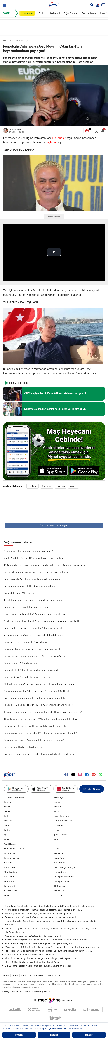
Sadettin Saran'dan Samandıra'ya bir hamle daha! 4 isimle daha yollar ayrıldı (41, 917)
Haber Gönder (91, 789)
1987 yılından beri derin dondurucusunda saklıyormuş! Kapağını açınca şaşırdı (45, 564)
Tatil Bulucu (59, 862)
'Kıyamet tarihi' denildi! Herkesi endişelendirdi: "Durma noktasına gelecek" (43, 711)
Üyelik (23, 975)
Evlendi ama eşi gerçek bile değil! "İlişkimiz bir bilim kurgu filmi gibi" (40, 732)
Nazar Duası (59, 895)
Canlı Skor (28, 13)
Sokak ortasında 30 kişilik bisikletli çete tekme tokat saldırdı (36, 571)
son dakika (32, 486)
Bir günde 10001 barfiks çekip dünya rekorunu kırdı (31, 669)
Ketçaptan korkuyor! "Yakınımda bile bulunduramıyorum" (34, 739)
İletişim (5, 975)
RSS (60, 975)
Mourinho (58, 138)
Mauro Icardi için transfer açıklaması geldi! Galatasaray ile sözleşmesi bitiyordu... (43, 909)
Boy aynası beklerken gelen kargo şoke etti (26, 746)
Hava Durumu (10, 890)
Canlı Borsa (9, 853)
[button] (4, 5)
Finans (7, 806)
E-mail (57, 830)
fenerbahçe (47, 486)
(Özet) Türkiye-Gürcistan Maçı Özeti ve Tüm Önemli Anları (32, 962)
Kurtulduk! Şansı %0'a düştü (19, 592)
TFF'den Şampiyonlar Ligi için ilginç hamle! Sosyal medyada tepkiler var (39, 913)
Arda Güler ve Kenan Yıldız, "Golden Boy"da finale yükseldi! (33, 935)
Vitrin (56, 811)
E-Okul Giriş (60, 872)
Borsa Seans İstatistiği (14, 848)
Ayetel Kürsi (60, 890)
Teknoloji (58, 797)
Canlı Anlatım (89, 13)
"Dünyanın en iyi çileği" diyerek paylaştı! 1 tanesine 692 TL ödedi (38, 690)
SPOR (6, 13)
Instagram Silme (61, 881)
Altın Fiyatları (10, 872)
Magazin (8, 820)
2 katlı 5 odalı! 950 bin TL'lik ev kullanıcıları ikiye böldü (33, 557)
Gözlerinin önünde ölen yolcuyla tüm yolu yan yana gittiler (35, 697)
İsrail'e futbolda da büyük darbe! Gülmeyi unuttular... (30, 954)
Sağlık (57, 802)
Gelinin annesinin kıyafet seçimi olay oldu (26, 606)
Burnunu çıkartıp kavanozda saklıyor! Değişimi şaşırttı (32, 648)
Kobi (56, 839)
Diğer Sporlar (71, 13)
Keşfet (7, 895)
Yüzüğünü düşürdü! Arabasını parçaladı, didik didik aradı (34, 634)
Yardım (15, 975)
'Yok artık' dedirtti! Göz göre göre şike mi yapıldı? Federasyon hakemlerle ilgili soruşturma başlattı (52, 947)
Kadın (7, 816)
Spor (6, 834)
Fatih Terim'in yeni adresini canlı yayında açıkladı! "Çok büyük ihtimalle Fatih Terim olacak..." (49, 950)
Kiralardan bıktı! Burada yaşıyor (20, 662)
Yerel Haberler (10, 844)
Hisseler (8, 862)
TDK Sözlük (59, 886)
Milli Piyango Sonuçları (65, 867)
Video (6, 839)
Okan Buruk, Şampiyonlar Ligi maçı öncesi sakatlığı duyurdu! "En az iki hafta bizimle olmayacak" (50, 906)
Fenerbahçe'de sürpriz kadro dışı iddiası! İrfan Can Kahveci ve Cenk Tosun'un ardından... (47, 939)
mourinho (60, 486)
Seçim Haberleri (61, 816)
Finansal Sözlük (11, 858)
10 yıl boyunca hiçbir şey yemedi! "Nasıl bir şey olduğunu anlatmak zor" (41, 718)
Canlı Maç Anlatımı (63, 820)
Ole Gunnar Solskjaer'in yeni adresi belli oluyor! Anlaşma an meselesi (38, 965)
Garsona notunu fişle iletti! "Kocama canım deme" (30, 585)
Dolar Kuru (9, 876)
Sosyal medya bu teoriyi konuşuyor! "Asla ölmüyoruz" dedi (34, 655)
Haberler (8, 802)
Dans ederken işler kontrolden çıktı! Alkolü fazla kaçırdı (33, 627)
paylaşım (51, 142)
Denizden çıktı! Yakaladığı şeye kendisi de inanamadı (32, 578)
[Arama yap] (92, 5)
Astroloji (58, 806)
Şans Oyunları (60, 834)
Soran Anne (59, 858)
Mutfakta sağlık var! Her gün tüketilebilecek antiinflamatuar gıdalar (39, 683)
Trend (6, 825)
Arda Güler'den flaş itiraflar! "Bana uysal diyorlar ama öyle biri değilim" (38, 943)
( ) (54, 525)
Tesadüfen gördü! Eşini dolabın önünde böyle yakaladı (33, 599)
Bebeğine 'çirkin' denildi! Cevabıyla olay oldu (27, 676)
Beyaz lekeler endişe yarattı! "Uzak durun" (25, 641)
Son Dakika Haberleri (14, 797)
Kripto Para (9, 867)
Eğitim (7, 830)
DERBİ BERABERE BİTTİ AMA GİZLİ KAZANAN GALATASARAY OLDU (39, 704)
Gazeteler (58, 825)
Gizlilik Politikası (36, 975)
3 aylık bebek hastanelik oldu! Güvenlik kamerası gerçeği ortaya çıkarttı (42, 620)
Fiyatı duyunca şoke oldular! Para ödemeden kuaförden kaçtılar (37, 613)
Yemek (7, 811)
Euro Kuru (9, 881)
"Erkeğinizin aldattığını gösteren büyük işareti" (28, 550)
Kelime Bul (59, 853)
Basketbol (54, 13)
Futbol (42, 13)
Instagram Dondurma (64, 876)
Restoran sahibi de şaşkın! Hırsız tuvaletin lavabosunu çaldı (35, 725)
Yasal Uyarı (51, 975)
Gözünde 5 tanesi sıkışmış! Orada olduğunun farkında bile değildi (39, 753)
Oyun (56, 848)
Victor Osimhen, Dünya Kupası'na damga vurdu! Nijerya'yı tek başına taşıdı (40, 958)
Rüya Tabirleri (10, 886)
